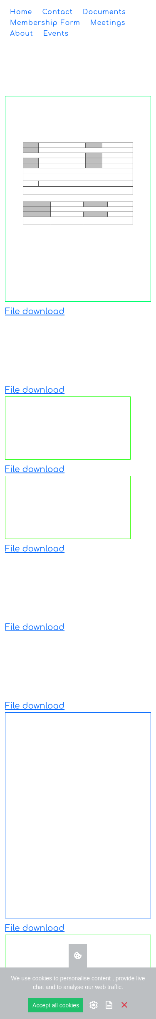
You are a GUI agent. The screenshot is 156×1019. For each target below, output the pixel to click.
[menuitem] (21, 12)
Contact (57, 12)
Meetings (108, 23)
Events (56, 33)
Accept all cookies (55, 1005)
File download (34, 311)
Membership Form (45, 23)
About (21, 33)
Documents (104, 12)
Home (21, 12)
